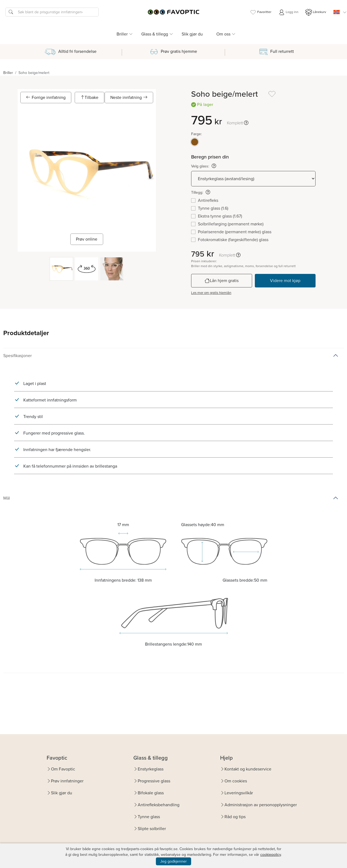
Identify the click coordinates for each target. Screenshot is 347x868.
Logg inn (288, 12)
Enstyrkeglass (150, 769)
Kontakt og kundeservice (247, 769)
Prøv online (86, 239)
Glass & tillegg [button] (154, 34)
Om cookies (235, 781)
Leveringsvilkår (238, 793)
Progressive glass (154, 781)
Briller (8, 73)
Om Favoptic (63, 769)
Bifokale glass (151, 793)
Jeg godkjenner (173, 861)
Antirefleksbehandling (158, 805)
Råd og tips (235, 817)
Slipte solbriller (152, 828)
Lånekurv (315, 12)
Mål (6, 498)
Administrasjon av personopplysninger (260, 805)
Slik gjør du (192, 34)
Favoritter (260, 12)
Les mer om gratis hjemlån (211, 292)
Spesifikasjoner (17, 355)
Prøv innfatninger (67, 781)
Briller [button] (122, 34)
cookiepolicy (270, 854)
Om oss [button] (223, 34)
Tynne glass (149, 817)
